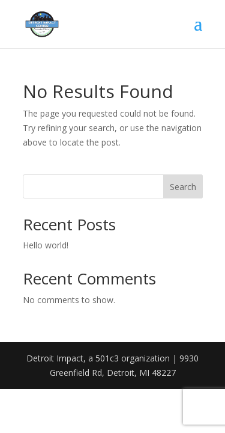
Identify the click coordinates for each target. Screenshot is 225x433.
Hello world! (45, 245)
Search (183, 186)
